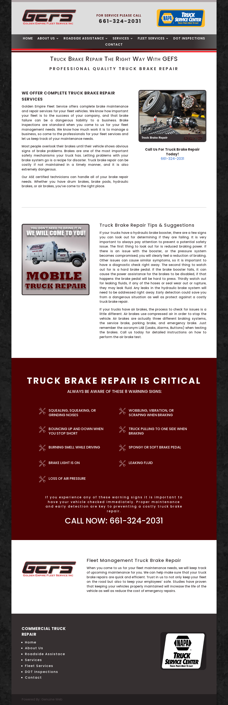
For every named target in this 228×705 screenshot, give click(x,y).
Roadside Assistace (45, 654)
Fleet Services (151, 38)
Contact (114, 45)
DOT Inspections (189, 38)
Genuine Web (51, 699)
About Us (46, 38)
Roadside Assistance (84, 38)
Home (28, 38)
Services (121, 38)
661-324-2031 (172, 158)
